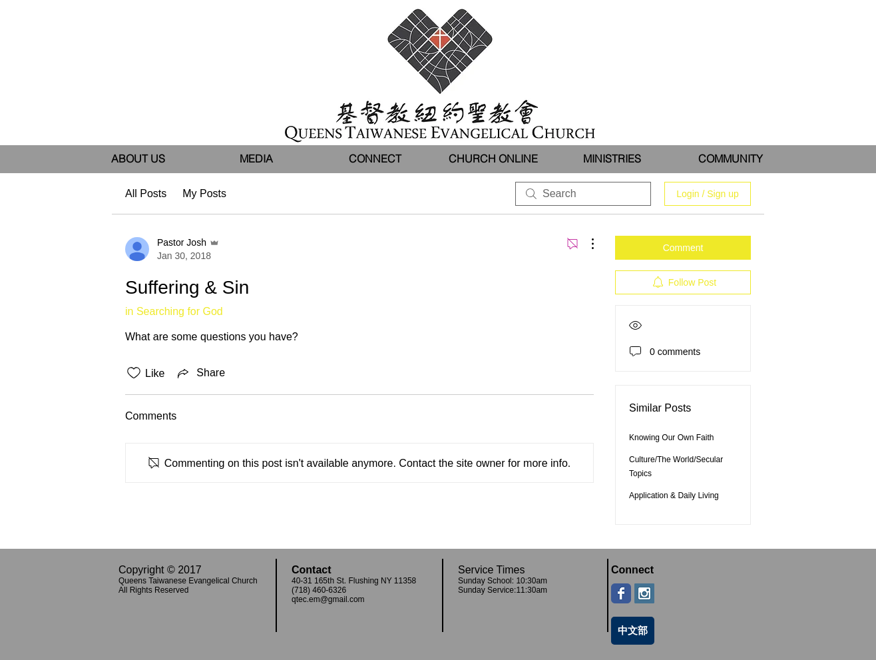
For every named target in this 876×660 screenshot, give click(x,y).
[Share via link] (200, 373)
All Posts (145, 193)
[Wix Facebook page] (621, 593)
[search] (583, 194)
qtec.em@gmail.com (328, 599)
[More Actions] (586, 244)
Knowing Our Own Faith (671, 437)
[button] (256, 159)
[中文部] (632, 631)
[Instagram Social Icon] (644, 593)
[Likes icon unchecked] (133, 373)
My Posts (204, 193)
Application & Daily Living (674, 495)
